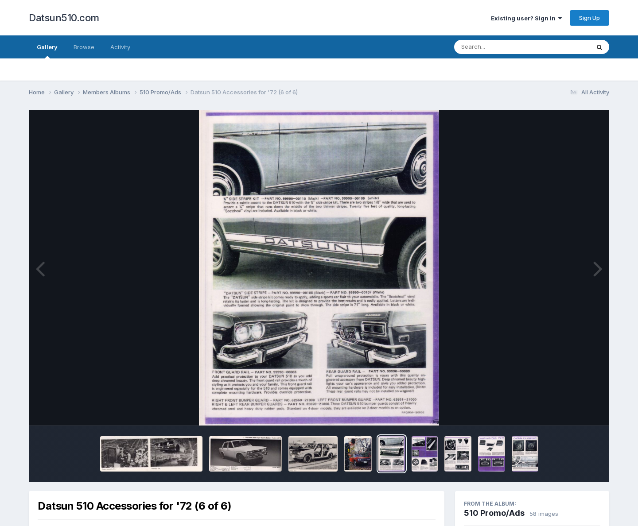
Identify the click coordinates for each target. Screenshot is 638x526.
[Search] (497, 47)
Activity (120, 46)
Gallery (47, 50)
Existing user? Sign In (526, 18)
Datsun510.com (64, 17)
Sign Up (589, 17)
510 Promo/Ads (494, 513)
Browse (84, 46)
